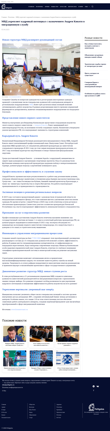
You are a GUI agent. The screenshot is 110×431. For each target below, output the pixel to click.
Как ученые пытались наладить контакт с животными (96, 45)
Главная (4, 17)
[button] (92, 6)
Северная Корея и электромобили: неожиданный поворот (95, 79)
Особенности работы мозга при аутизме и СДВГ (95, 89)
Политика (11, 17)
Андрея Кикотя (40, 125)
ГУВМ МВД (36, 238)
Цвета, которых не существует (95, 70)
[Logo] (13, 6)
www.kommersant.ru (15, 97)
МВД (31, 104)
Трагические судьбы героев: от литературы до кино (95, 62)
